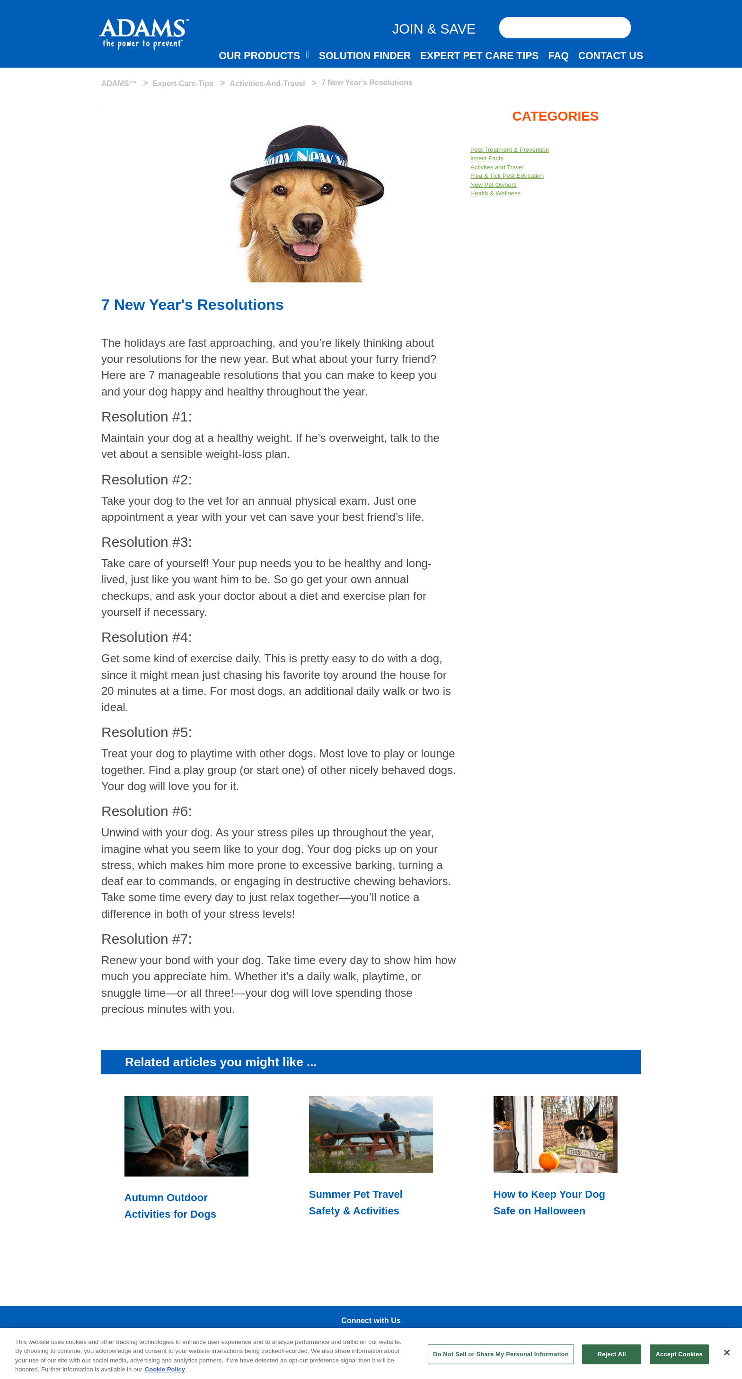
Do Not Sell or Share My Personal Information (501, 1354)
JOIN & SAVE (434, 28)
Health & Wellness (495, 193)
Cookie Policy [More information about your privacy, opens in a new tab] (165, 1369)
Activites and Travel (497, 167)
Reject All (612, 1354)
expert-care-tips (183, 83)
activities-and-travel (267, 83)
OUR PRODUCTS (259, 55)
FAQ (558, 55)
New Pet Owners (493, 184)
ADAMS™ (119, 83)
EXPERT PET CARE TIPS (479, 55)
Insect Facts (487, 158)
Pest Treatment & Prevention (509, 149)
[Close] (726, 1352)
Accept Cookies (678, 1354)
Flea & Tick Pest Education (507, 175)
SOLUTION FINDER (365, 55)
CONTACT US (610, 55)
